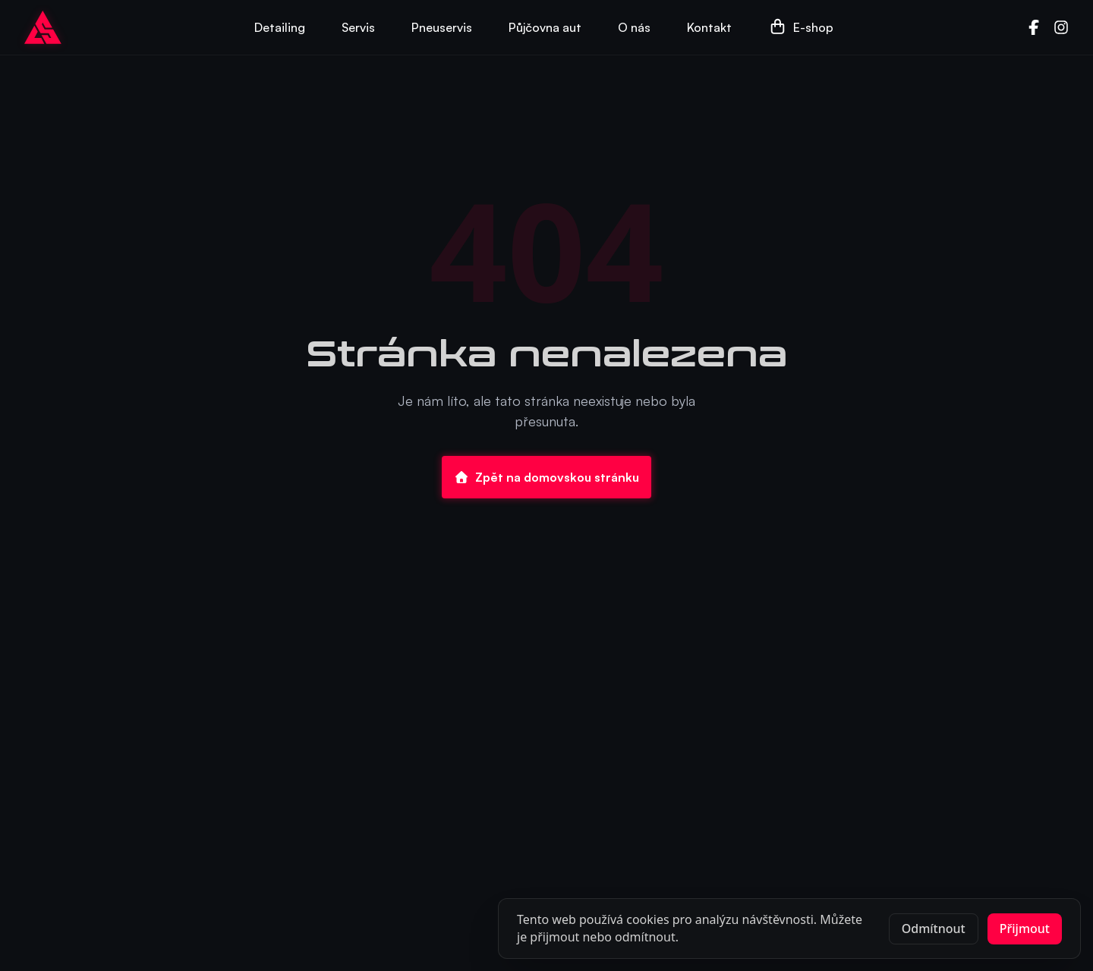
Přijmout (1025, 928)
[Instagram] (1061, 27)
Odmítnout (933, 928)
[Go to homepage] (42, 27)
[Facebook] (1033, 27)
